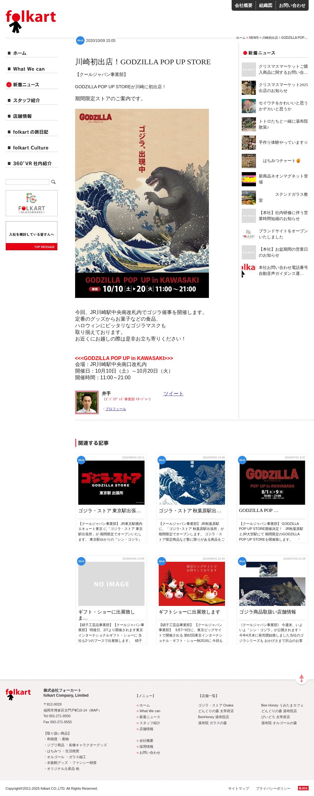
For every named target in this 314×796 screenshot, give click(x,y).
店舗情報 (144, 729)
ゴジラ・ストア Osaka (216, 705)
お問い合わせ (292, 5)
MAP (94, 710)
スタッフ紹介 (148, 723)
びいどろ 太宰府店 (275, 717)
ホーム (241, 37)
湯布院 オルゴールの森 (279, 723)
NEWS (253, 37)
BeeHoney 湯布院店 (213, 717)
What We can (148, 711)
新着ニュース (148, 717)
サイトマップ (238, 788)
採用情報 (144, 746)
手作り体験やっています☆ (283, 142)
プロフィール (115, 409)
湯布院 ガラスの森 (212, 723)
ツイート (173, 393)
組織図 (265, 5)
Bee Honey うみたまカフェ (282, 705)
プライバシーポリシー (273, 788)
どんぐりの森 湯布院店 (279, 711)
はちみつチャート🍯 (280, 160)
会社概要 (243, 5)
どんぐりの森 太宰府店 (216, 711)
